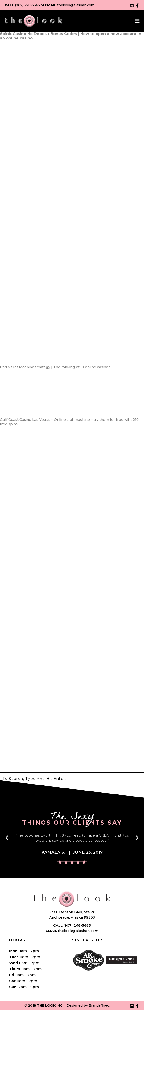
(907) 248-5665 (77, 925)
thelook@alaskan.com (75, 5)
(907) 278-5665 (27, 5)
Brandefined (99, 1005)
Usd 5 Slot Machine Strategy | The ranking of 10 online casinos (55, 367)
